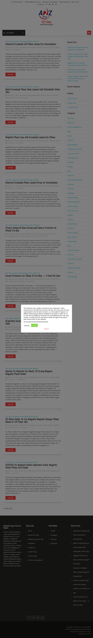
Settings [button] (27, 325)
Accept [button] (34, 325)
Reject (46, 329)
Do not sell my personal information (36, 321)
